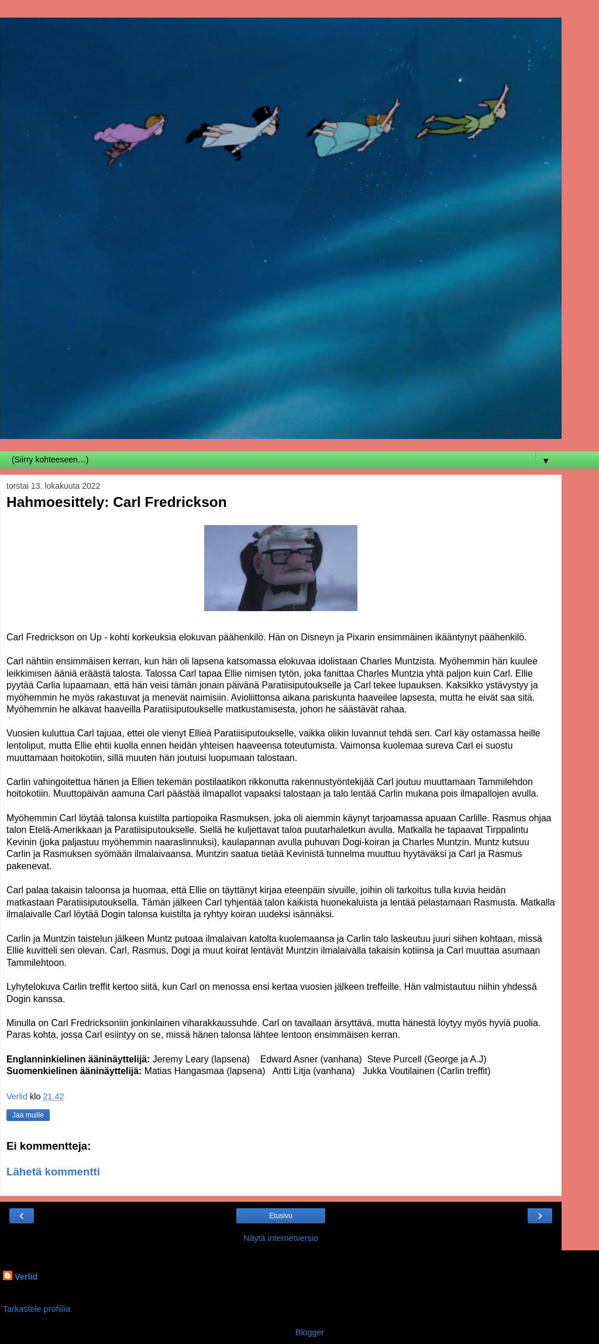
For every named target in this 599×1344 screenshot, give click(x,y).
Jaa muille (28, 1115)
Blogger (309, 1332)
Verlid (26, 1276)
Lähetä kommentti (53, 1171)
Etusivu (280, 1216)
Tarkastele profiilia (36, 1309)
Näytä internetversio (280, 1238)
